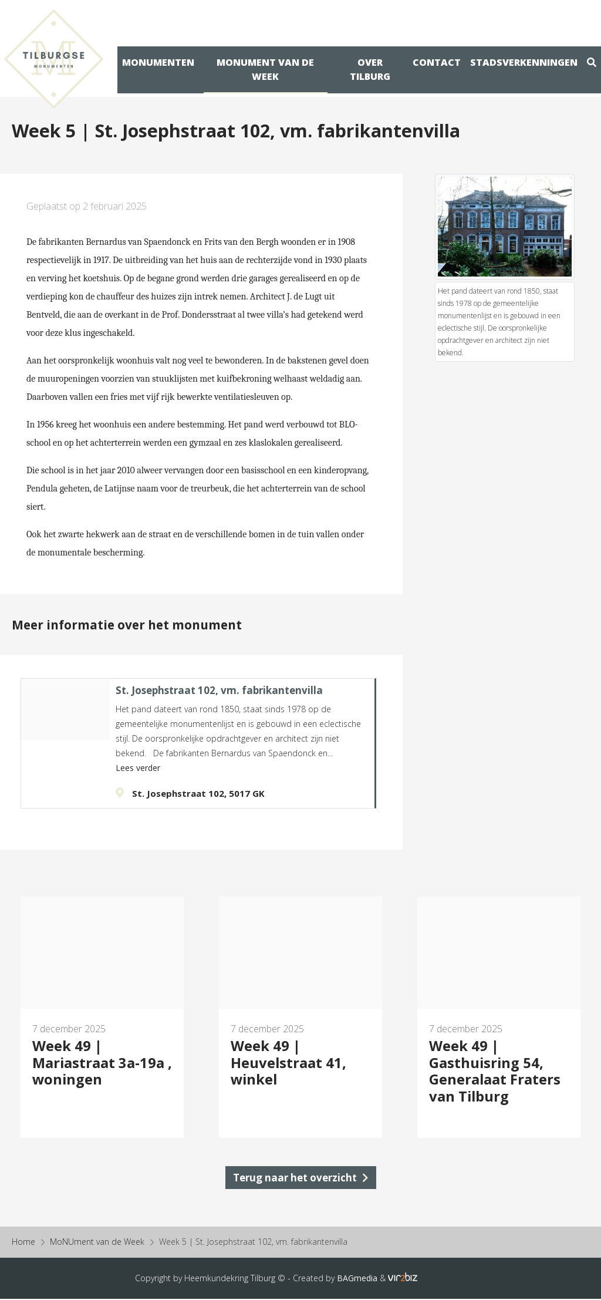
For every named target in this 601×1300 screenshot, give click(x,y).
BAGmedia (357, 1279)
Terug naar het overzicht (301, 1178)
